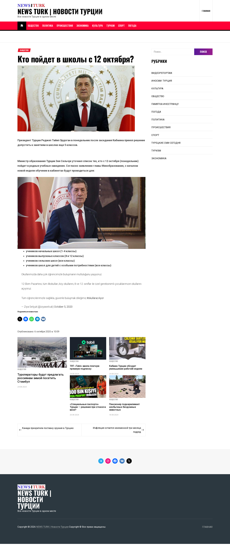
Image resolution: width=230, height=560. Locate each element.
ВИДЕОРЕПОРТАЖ (161, 73)
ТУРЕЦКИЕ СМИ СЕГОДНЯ (166, 143)
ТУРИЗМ (110, 25)
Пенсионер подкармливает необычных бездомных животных (124, 407)
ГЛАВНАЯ (206, 10)
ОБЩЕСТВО (33, 25)
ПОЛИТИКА (47, 25)
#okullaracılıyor (95, 298)
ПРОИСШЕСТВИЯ (65, 25)
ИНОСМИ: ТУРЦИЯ (161, 80)
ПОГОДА (132, 25)
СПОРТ (121, 25)
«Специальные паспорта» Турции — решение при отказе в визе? (88, 407)
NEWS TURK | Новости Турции (60, 11)
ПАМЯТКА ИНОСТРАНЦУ (165, 104)
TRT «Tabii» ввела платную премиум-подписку (84, 367)
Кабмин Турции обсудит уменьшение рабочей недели (125, 367)
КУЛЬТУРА (97, 25)
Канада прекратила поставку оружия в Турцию (48, 428)
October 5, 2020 (63, 306)
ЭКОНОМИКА (82, 25)
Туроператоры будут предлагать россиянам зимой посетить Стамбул (40, 378)
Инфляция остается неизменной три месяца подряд (117, 430)
